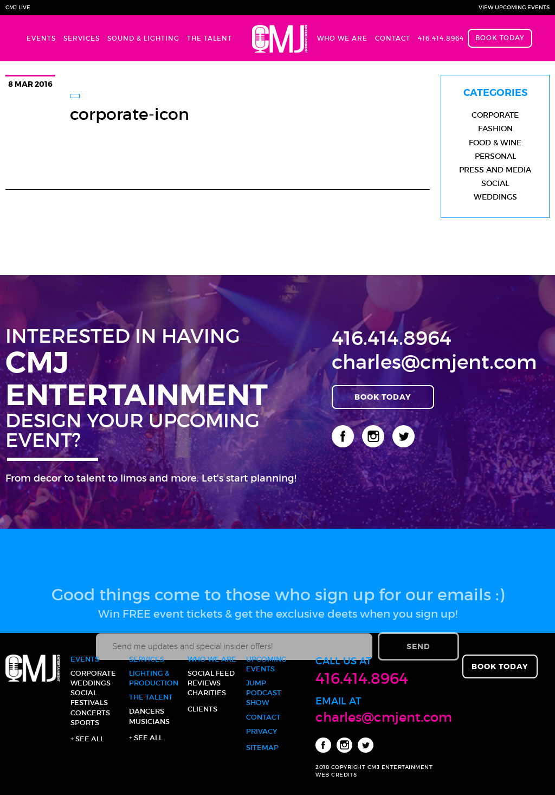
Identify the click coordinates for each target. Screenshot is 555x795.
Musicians (149, 721)
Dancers (146, 711)
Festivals (89, 702)
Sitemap (262, 747)
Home (274, 38)
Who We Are (342, 38)
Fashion (495, 128)
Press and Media (495, 170)
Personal (495, 156)
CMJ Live (17, 7)
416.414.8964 (441, 38)
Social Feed (211, 673)
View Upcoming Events (514, 7)
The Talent (209, 38)
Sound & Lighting (143, 38)
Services (81, 38)
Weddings (495, 197)
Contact (392, 38)
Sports (84, 722)
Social (495, 183)
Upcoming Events (266, 664)
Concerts (90, 712)
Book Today (500, 38)
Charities (207, 692)
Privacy (261, 731)
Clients (202, 709)
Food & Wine (495, 143)
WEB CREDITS (336, 774)
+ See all (87, 738)
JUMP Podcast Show (263, 692)
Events (41, 38)
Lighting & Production (153, 678)
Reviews (204, 683)
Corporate (495, 115)
